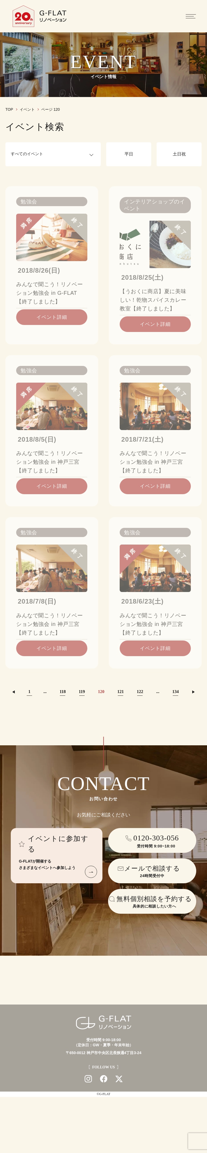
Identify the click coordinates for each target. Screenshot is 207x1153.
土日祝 (179, 154)
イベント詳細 (51, 317)
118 (63, 691)
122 (140, 691)
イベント (27, 109)
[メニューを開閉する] (191, 16)
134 (175, 691)
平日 (129, 154)
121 (120, 691)
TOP (9, 109)
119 (82, 691)
